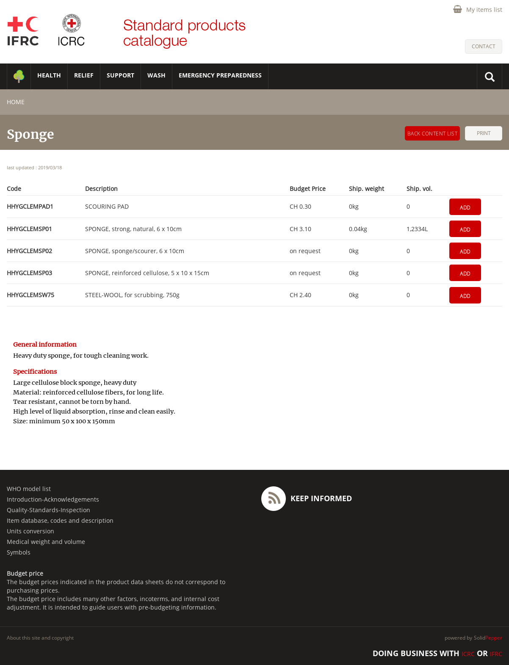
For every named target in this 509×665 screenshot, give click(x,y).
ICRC (468, 654)
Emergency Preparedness (220, 75)
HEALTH (49, 75)
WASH (156, 75)
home (16, 102)
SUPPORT (120, 75)
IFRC (496, 654)
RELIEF (84, 75)
